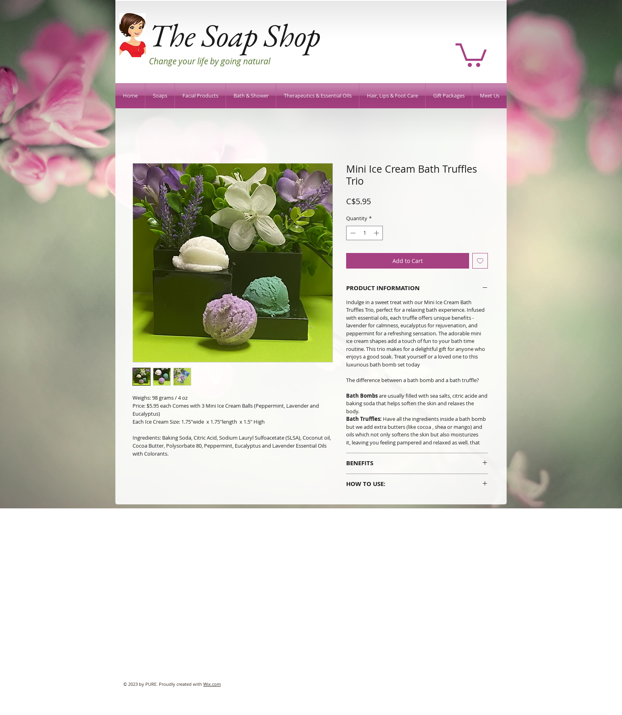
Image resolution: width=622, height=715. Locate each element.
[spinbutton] (364, 233)
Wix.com (212, 684)
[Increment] (377, 233)
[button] (471, 54)
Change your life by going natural (209, 61)
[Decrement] (352, 233)
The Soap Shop (234, 35)
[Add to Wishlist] (480, 261)
